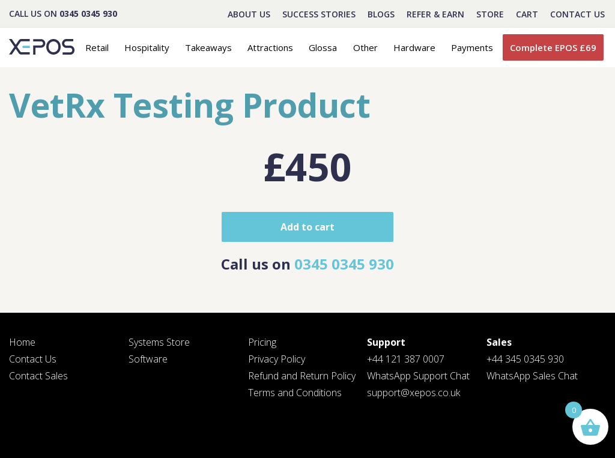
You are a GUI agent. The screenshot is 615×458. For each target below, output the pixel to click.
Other (365, 47)
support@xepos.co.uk (413, 392)
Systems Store (159, 342)
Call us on (307, 264)
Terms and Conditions (295, 392)
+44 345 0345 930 (525, 359)
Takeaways (208, 47)
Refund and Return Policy (302, 375)
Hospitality (146, 47)
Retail (97, 47)
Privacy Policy (276, 359)
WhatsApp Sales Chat (532, 375)
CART (527, 14)
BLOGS (381, 14)
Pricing (262, 342)
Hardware (414, 47)
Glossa (323, 47)
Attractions (270, 47)
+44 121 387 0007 (405, 359)
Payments (472, 47)
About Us (249, 14)
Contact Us (577, 14)
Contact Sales (38, 375)
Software (148, 359)
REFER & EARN (435, 14)
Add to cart (307, 227)
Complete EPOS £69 (553, 47)
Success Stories (319, 14)
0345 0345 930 (88, 13)
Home (22, 342)
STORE (490, 14)
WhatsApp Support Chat (418, 375)
